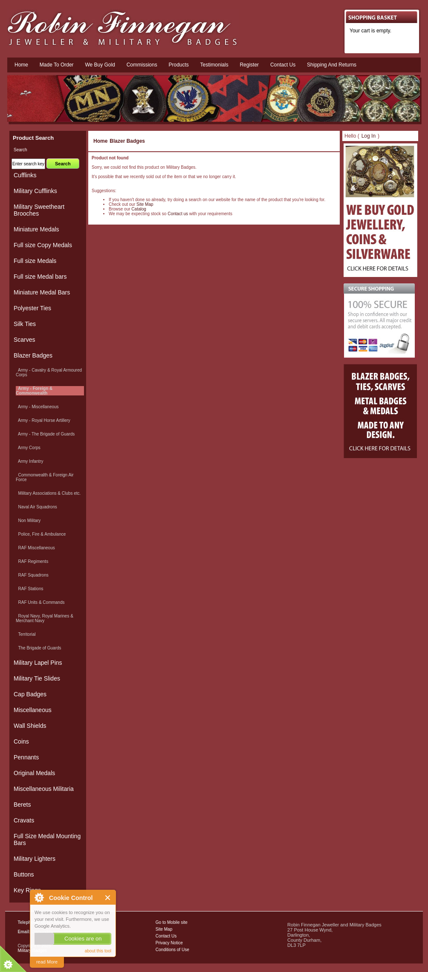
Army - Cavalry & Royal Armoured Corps (49, 372)
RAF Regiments (32, 561)
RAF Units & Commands (40, 602)
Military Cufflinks (35, 190)
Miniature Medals (36, 229)
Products (178, 65)
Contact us (282, 65)
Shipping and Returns (331, 65)
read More (47, 961)
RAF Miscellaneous (35, 547)
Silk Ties (25, 323)
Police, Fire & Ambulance (41, 534)
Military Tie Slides (37, 678)
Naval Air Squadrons (36, 507)
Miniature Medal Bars (42, 292)
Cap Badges (30, 694)
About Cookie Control (38, 897)
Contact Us (166, 936)
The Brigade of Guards (38, 648)
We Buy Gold (100, 65)
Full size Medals (35, 260)
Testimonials (214, 65)
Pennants (26, 757)
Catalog (138, 209)
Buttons (24, 874)
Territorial (26, 634)
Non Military (28, 520)
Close (108, 897)
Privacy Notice (169, 942)
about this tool (98, 951)
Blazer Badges (127, 141)
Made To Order (57, 65)
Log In (368, 136)
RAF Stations (29, 588)
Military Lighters (34, 858)
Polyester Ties (32, 308)
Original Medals (34, 773)
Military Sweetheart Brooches (39, 210)
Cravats (24, 820)
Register (249, 65)
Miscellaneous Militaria (44, 788)
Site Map (144, 204)
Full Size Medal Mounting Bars (47, 839)
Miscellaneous (33, 710)
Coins (21, 741)
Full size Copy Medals (43, 245)
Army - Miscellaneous (37, 406)
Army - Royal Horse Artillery (43, 420)
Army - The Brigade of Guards (45, 434)
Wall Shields (30, 725)
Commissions (142, 65)
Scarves (24, 339)
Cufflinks (25, 175)
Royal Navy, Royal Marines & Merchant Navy (44, 618)
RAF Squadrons (32, 575)
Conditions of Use (172, 949)
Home (21, 65)
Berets (22, 804)
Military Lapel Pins (38, 662)
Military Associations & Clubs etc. (48, 493)
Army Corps (28, 447)
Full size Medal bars (40, 276)
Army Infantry (29, 461)
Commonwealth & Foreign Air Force (45, 477)
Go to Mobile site (172, 922)
